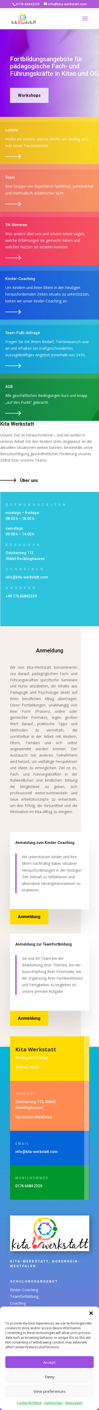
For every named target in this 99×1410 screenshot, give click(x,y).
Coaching (31, 1300)
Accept (49, 1362)
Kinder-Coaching (35, 1293)
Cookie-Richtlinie (29, 1402)
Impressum (73, 1402)
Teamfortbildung (35, 1296)
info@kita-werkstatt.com (27, 577)
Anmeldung (29, 916)
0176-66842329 (28, 4)
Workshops (29, 95)
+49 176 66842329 (21, 596)
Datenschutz (53, 1402)
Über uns (29, 480)
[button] (91, 1313)
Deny (49, 1376)
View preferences (50, 1391)
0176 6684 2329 (28, 1186)
